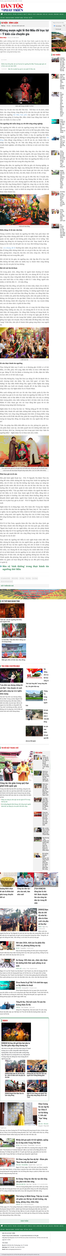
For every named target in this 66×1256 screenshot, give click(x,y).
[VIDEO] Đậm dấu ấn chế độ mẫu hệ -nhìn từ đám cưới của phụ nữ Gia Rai (15, 1075)
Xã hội (34, 14)
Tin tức (8, 25)
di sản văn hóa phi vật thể (7, 581)
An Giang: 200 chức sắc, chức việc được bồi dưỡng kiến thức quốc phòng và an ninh (32, 963)
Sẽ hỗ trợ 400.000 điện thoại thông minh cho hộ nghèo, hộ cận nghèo (45, 776)
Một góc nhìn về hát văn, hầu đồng (13, 660)
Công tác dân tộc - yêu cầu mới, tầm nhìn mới (24, 891)
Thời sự (5, 14)
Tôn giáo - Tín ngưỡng (22, 1165)
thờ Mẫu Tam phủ (20, 115)
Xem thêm (24, 1221)
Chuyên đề (17, 17)
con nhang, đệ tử (9, 248)
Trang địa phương (10, 17)
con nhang (35, 578)
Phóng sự (30, 14)
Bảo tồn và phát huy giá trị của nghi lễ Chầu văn (21, 69)
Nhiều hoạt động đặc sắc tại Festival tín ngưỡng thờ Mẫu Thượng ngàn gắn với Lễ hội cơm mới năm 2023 (23, 65)
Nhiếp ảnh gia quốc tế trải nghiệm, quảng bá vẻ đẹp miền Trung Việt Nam (62, 179)
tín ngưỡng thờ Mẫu (6, 578)
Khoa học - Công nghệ (53, 14)
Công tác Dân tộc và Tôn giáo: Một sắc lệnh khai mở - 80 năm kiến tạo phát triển (45, 819)
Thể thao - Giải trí (28, 17)
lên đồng (22, 578)
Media (21, 17)
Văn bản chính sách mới (18, 25)
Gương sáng (39, 14)
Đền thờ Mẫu (15, 578)
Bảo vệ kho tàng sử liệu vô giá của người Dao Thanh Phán (45, 831)
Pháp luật (45, 14)
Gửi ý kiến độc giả (7, 586)
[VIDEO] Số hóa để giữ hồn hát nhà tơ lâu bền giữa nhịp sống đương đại (15, 1044)
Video (5, 1020)
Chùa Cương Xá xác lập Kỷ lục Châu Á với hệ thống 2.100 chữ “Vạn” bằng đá (45, 762)
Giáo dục (61, 14)
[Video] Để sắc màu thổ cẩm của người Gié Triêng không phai (36, 1074)
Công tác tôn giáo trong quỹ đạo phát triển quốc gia (14, 784)
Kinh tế (25, 14)
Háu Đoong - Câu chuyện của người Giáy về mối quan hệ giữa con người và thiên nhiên (45, 844)
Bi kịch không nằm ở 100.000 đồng (46, 716)
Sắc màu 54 (20, 14)
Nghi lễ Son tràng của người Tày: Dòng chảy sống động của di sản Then (37, 1095)
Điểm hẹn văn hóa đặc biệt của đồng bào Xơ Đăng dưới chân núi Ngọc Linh (45, 789)
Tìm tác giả (58, 29)
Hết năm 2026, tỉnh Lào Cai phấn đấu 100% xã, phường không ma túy (62, 81)
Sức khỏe (2, 17)
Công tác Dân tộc (21, 1184)
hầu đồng (28, 578)
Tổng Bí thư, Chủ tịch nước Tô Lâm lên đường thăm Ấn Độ (62, 142)
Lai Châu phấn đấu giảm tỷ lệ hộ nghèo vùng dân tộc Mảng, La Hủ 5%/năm (45, 804)
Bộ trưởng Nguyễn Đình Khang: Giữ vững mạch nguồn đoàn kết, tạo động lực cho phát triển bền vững (45, 861)
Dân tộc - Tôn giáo (12, 14)
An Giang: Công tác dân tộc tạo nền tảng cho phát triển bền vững (62, 231)
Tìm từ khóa (58, 26)
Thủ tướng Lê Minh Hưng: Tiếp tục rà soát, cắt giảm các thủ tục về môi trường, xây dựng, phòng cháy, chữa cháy (32, 1199)
